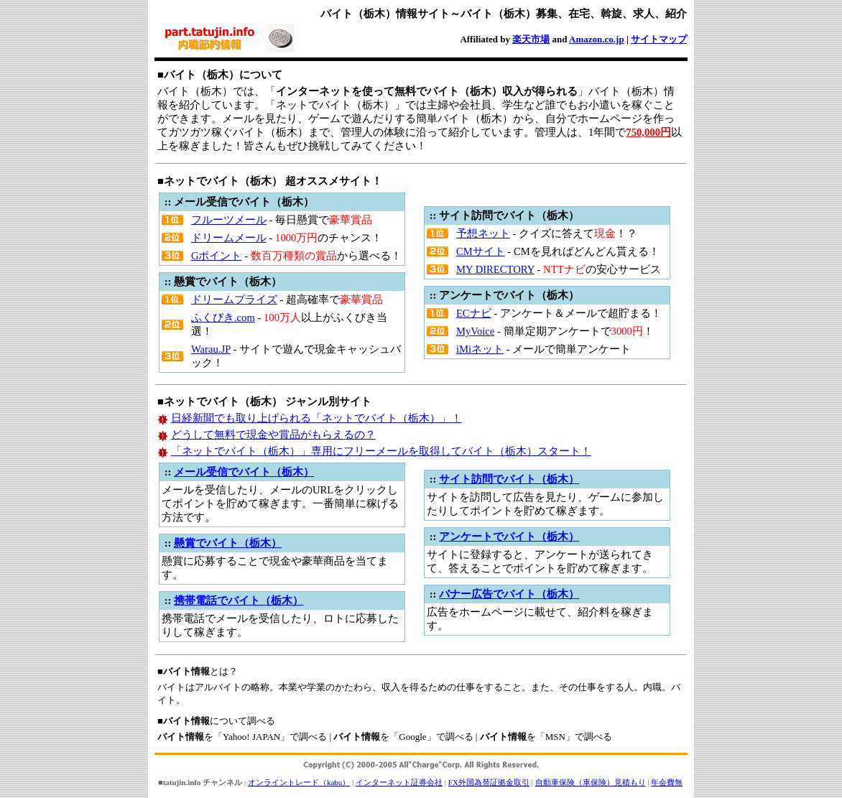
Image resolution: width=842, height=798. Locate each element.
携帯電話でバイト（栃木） (238, 600)
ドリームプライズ (234, 299)
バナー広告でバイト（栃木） (509, 594)
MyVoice (475, 331)
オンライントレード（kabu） (299, 782)
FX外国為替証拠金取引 (488, 782)
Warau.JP (211, 349)
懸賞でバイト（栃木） (228, 543)
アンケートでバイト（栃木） (509, 536)
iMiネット (480, 349)
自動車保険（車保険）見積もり (590, 782)
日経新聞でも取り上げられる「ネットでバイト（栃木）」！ (316, 418)
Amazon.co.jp (596, 39)
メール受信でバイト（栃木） (244, 472)
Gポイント (216, 255)
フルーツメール (229, 220)
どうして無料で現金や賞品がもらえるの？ (273, 434)
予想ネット (483, 233)
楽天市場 (531, 39)
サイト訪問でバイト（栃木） (509, 479)
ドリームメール (229, 237)
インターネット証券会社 (399, 782)
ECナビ (473, 313)
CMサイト (480, 251)
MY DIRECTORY (495, 269)
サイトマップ (659, 39)
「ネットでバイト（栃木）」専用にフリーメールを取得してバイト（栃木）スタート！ (381, 451)
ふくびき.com (223, 317)
